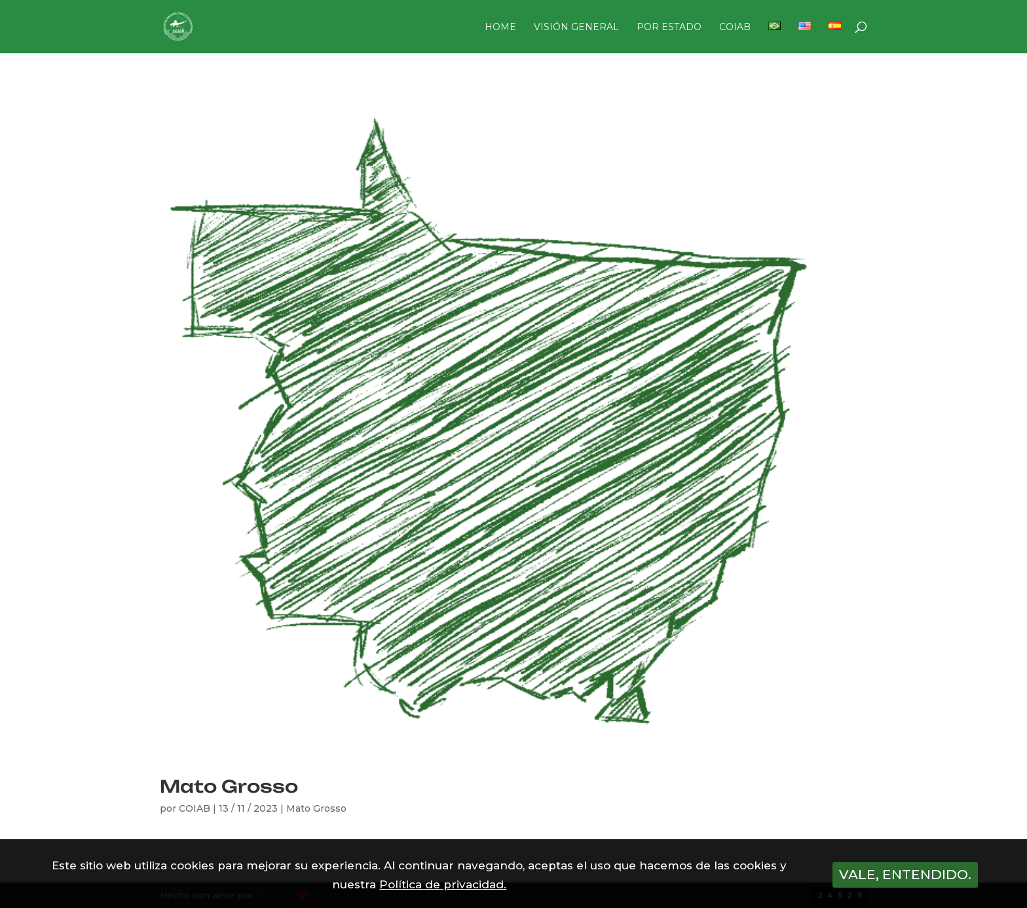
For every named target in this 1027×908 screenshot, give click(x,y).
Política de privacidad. (442, 884)
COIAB (735, 27)
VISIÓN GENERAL (576, 27)
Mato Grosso (229, 786)
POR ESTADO (669, 27)
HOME (500, 27)
